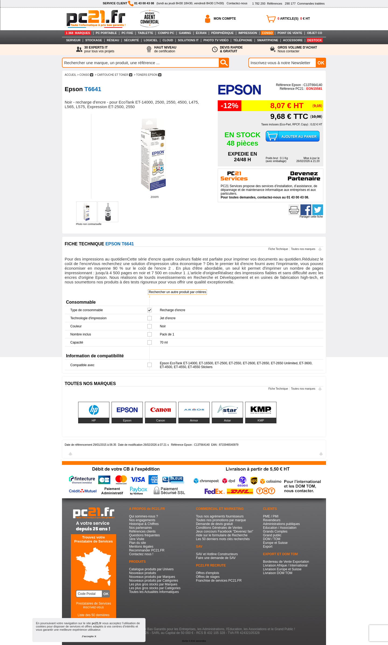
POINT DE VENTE (290, 33)
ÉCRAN (201, 33)
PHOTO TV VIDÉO (215, 40)
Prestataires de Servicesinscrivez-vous (93, 605)
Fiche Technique (278, 249)
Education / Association (279, 528)
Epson (127, 420)
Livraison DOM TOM (277, 573)
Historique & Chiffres (144, 524)
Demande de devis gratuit (214, 524)
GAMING (185, 33)
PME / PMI (270, 516)
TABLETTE (145, 33)
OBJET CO (314, 33)
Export (267, 546)
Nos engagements (142, 520)
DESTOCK (314, 40)
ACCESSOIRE (293, 40)
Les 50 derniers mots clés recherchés (223, 539)
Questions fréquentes (144, 535)
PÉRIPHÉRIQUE (222, 33)
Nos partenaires (140, 528)
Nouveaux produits (142, 573)
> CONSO (85, 74)
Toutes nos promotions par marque (221, 520)
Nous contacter (297, 49)
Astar (227, 420)
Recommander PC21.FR (146, 550)
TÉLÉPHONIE (242, 40)
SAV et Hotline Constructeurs (217, 554)
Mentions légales (141, 546)
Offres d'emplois (207, 573)
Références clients (142, 531)
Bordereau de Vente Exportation (286, 562)
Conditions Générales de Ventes (219, 528)
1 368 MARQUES (78, 33)
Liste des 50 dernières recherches (93, 617)
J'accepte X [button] (89, 636)
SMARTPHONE (267, 40)
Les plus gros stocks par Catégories (155, 588)
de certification (165, 49)
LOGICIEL (151, 40)
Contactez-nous (237, 3)
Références (267, 3)
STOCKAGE (93, 40)
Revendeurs (271, 520)
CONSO (267, 33)
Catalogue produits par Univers (151, 569)
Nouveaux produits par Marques (152, 577)
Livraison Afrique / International (285, 565)
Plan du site (137, 543)
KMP (261, 420)
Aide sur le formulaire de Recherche (221, 535)
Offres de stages (208, 577)
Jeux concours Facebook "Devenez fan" (224, 531)
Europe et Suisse (275, 543)
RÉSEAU (113, 40)
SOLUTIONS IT (188, 40)
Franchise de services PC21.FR (218, 580)
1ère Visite (136, 539)
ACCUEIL (70, 74)
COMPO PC (166, 33)
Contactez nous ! (141, 554)
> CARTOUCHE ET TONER (113, 74)
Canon (160, 420)
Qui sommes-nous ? (143, 516)
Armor (194, 420)
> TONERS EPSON (147, 74)
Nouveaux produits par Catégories (153, 580)
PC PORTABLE (106, 33)
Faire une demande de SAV (215, 558)
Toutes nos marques (303, 249)
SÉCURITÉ (131, 40)
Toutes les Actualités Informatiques (154, 592)
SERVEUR (73, 40)
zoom (154, 197)
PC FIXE (127, 33)
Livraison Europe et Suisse (282, 569)
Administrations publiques (281, 524)
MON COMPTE (225, 18)
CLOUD (167, 40)
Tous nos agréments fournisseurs (220, 516)
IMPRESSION (247, 33)
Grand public (272, 535)
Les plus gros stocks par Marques (153, 584)
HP (94, 420)
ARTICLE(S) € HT (294, 18)
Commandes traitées (304, 3)
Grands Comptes (275, 531)
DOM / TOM (271, 539)
